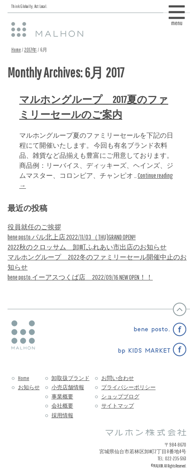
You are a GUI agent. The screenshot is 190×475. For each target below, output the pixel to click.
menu (177, 20)
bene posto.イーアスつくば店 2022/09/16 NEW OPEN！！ (80, 277)
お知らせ (29, 387)
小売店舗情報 (67, 387)
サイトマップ (117, 406)
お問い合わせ (117, 378)
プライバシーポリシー (128, 387)
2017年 (30, 49)
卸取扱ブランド (70, 378)
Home (16, 49)
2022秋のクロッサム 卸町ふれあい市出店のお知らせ (87, 247)
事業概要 (62, 396)
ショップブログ (120, 396)
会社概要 (62, 406)
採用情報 (62, 415)
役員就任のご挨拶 (34, 227)
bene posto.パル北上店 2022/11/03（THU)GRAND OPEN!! (72, 237)
